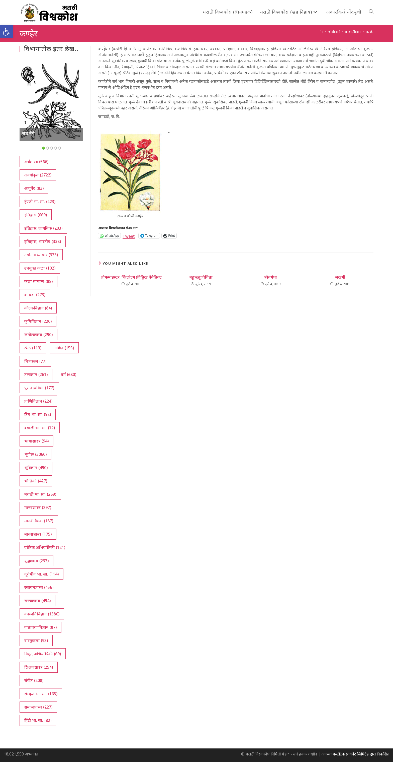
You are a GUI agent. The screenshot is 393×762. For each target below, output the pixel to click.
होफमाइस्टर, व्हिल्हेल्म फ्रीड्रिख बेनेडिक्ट (131, 277)
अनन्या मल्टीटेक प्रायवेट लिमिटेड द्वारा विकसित (355, 754)
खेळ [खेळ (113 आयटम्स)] (32, 348)
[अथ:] (321, 31)
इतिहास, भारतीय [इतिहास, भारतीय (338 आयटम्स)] (42, 241)
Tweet (129, 235)
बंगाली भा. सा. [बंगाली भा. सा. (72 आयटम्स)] (39, 428)
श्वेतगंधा (270, 277)
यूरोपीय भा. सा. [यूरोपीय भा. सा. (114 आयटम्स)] (41, 574)
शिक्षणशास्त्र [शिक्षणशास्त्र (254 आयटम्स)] (38, 667)
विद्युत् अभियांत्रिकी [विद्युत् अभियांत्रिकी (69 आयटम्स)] (42, 654)
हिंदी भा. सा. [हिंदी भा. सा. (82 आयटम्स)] (37, 720)
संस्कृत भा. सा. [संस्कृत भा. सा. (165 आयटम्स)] (40, 694)
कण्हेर (369, 31)
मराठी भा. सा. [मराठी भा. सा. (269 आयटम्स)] (40, 494)
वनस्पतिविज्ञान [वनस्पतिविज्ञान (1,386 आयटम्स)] (41, 614)
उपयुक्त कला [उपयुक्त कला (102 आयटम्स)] (39, 268)
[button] (6, 31)
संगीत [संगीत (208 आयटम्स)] (33, 680)
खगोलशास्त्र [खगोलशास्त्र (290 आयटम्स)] (38, 335)
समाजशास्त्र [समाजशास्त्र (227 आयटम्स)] (38, 707)
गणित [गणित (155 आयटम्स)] (64, 348)
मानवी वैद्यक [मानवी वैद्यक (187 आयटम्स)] (38, 521)
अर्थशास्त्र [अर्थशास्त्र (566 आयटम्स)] (36, 162)
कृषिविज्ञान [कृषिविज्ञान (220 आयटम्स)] (38, 321)
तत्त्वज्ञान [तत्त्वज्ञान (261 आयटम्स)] (36, 374)
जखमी (340, 277)
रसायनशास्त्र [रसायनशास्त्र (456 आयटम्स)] (38, 587)
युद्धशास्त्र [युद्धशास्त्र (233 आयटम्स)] (36, 561)
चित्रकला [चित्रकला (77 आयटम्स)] (35, 361)
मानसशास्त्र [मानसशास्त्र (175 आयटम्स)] (38, 534)
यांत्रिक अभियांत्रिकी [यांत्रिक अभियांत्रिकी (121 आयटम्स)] (44, 547)
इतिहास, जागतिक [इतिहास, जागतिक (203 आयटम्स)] (43, 228)
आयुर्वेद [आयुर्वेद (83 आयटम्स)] (34, 188)
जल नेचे (28, 133)
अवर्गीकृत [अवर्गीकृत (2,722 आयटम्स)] (37, 175)
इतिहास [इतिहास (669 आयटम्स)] (35, 215)
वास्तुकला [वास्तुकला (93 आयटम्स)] (36, 641)
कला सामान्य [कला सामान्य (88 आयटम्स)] (38, 281)
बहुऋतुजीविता (201, 277)
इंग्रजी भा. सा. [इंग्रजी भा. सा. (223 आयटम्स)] (39, 202)
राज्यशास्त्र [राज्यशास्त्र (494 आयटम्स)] (37, 601)
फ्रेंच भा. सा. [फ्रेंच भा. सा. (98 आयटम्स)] (37, 414)
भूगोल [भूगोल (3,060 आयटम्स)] (35, 454)
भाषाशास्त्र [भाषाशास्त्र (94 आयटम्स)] (36, 441)
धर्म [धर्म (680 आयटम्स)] (68, 374)
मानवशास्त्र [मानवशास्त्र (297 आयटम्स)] (37, 507)
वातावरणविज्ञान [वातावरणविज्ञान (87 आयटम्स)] (40, 627)
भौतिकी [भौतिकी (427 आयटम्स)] (35, 481)
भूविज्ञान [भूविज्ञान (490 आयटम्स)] (36, 468)
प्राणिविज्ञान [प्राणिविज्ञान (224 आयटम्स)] (38, 401)
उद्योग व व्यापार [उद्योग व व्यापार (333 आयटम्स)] (41, 255)
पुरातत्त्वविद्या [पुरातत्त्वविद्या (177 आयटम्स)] (39, 388)
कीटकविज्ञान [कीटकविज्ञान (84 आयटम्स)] (38, 308)
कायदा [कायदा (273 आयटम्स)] (34, 295)
